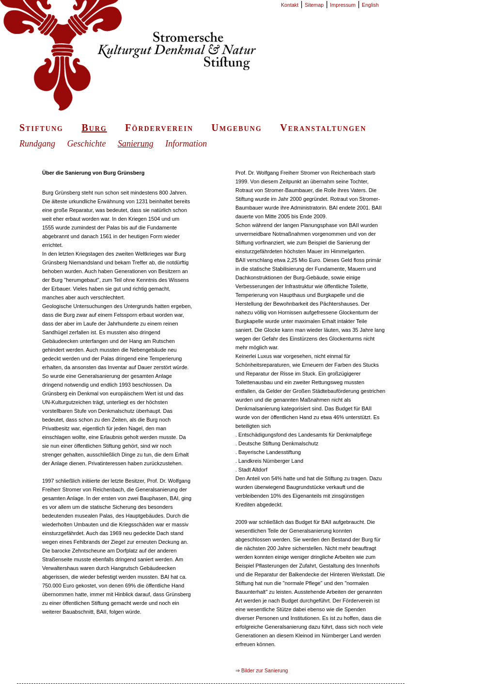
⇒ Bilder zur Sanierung (261, 670)
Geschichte (86, 143)
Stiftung (41, 127)
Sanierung (136, 143)
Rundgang (37, 143)
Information (186, 143)
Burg (94, 127)
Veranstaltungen (323, 127)
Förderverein (159, 127)
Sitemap (314, 5)
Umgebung (236, 127)
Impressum (343, 5)
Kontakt (289, 5)
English (370, 5)
